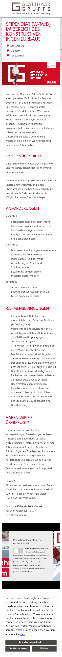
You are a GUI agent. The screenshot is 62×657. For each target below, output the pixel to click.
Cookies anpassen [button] (18, 648)
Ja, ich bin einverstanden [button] (31, 642)
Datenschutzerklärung (20, 568)
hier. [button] (22, 634)
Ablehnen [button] (44, 648)
